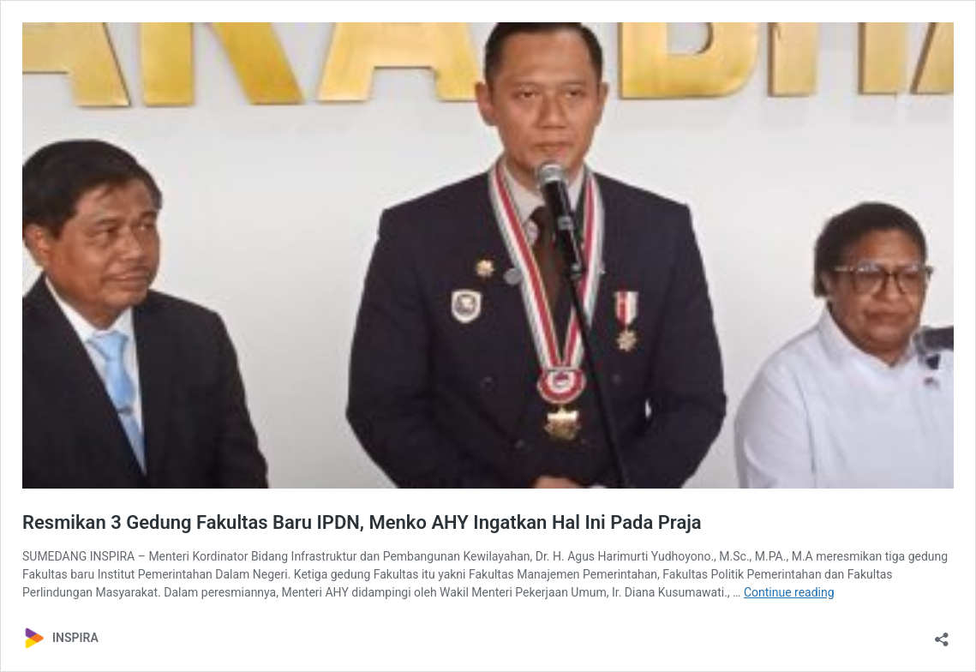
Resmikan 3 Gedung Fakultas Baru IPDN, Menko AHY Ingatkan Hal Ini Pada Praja (362, 522)
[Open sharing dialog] (942, 634)
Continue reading (789, 592)
